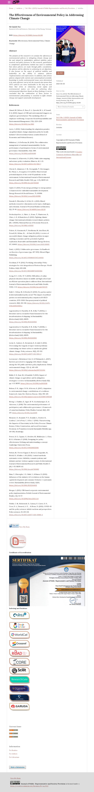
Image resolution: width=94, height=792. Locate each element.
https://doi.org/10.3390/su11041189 (22, 153)
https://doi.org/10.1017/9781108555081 (24, 448)
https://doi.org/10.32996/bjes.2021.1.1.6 (24, 499)
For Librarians (14, 757)
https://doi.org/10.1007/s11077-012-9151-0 (25, 354)
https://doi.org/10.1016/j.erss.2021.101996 (25, 196)
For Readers (13, 750)
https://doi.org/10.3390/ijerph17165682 (24, 469)
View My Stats (24, 527)
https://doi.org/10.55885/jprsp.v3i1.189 (28, 35)
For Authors (13, 754)
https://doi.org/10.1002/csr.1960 (21, 124)
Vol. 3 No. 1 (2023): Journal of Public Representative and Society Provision (50, 8)
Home (11, 8)
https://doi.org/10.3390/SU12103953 (23, 322)
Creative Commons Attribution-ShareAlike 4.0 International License (69, 154)
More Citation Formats (66, 107)
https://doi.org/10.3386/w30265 (21, 226)
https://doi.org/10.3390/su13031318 (34, 383)
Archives (19, 8)
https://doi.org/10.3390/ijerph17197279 (32, 287)
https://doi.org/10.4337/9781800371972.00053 (26, 258)
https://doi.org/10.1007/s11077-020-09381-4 (26, 515)
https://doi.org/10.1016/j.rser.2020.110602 (33, 244)
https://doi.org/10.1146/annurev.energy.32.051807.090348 (30, 397)
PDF (61, 73)
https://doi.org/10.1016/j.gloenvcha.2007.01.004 (27, 370)
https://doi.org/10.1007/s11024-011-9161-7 (25, 164)
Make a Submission (17, 767)
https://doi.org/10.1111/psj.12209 (24, 413)
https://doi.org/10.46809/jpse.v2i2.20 (31, 209)
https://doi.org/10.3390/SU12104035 (23, 485)
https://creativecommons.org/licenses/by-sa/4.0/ (29, 786)
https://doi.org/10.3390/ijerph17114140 (24, 183)
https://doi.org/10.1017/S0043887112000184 (25, 271)
